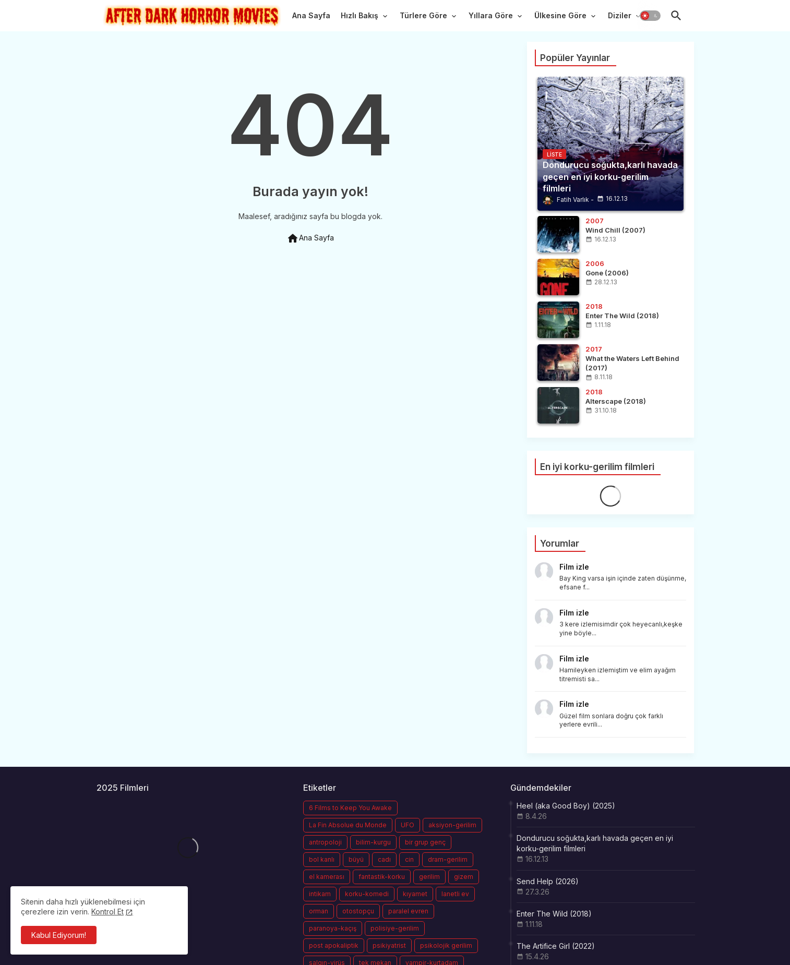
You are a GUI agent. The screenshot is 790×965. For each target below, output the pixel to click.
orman (318, 911)
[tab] (311, 18)
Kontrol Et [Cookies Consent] (107, 911)
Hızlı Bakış (359, 15)
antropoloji (325, 842)
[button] (650, 15)
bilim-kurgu (373, 842)
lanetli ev (455, 894)
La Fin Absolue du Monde (348, 825)
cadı (384, 859)
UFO (407, 825)
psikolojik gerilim (446, 945)
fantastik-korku (381, 876)
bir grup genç (425, 842)
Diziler (619, 15)
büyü (356, 859)
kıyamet (415, 894)
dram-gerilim (448, 859)
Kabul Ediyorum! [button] (58, 935)
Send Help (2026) (548, 881)
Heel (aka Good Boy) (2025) (566, 805)
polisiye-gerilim (394, 928)
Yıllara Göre (491, 15)
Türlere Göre (423, 15)
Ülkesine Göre (560, 15)
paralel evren (408, 911)
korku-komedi (367, 894)
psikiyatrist (389, 945)
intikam (320, 894)
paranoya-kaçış (332, 928)
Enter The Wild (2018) (554, 913)
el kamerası (326, 876)
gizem (463, 876)
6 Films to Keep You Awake (350, 808)
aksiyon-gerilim (452, 825)
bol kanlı (321, 859)
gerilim (429, 876)
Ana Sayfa (311, 15)
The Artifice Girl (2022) (556, 946)
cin (409, 859)
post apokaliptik (333, 945)
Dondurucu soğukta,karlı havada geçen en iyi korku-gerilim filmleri (595, 843)
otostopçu (358, 911)
